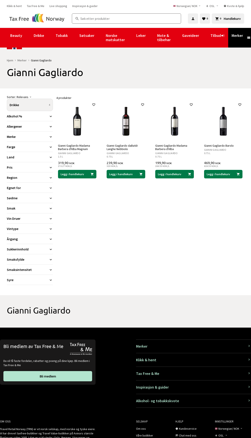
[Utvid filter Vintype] (30, 228)
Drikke (39, 35)
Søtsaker (86, 35)
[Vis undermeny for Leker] (151, 38)
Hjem (10, 60)
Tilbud (217, 37)
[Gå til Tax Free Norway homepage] (37, 18)
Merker (237, 35)
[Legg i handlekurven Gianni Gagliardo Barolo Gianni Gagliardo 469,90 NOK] (223, 174)
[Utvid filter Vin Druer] (30, 218)
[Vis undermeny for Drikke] (50, 38)
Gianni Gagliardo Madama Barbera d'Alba (171, 147)
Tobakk (62, 35)
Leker (141, 35)
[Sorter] (30, 97)
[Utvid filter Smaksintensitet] (30, 269)
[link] (14, 6)
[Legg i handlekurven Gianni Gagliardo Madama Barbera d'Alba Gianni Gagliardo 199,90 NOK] (174, 174)
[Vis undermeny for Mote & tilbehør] (176, 38)
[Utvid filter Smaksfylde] (30, 259)
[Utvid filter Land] (30, 157)
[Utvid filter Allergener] (30, 126)
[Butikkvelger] (212, 6)
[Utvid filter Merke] (30, 136)
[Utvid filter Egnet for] (30, 187)
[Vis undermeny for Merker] (248, 38)
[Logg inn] (193, 18)
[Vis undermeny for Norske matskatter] (130, 38)
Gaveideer (190, 35)
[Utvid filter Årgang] (30, 238)
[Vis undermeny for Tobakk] (73, 38)
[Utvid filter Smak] (30, 208)
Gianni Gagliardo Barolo (219, 145)
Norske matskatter (115, 37)
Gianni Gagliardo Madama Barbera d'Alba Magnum (74, 147)
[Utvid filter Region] (30, 177)
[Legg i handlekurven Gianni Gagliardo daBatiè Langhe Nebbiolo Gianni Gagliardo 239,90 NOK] (126, 174)
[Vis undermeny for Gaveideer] (204, 38)
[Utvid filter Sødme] (30, 198)
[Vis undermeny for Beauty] (28, 38)
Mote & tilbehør (164, 37)
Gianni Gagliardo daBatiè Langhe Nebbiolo (122, 147)
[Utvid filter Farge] (30, 146)
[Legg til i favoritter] (94, 105)
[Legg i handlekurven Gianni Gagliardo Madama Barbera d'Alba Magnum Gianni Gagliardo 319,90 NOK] (77, 174)
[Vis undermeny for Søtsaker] (100, 38)
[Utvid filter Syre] (30, 279)
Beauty (16, 35)
